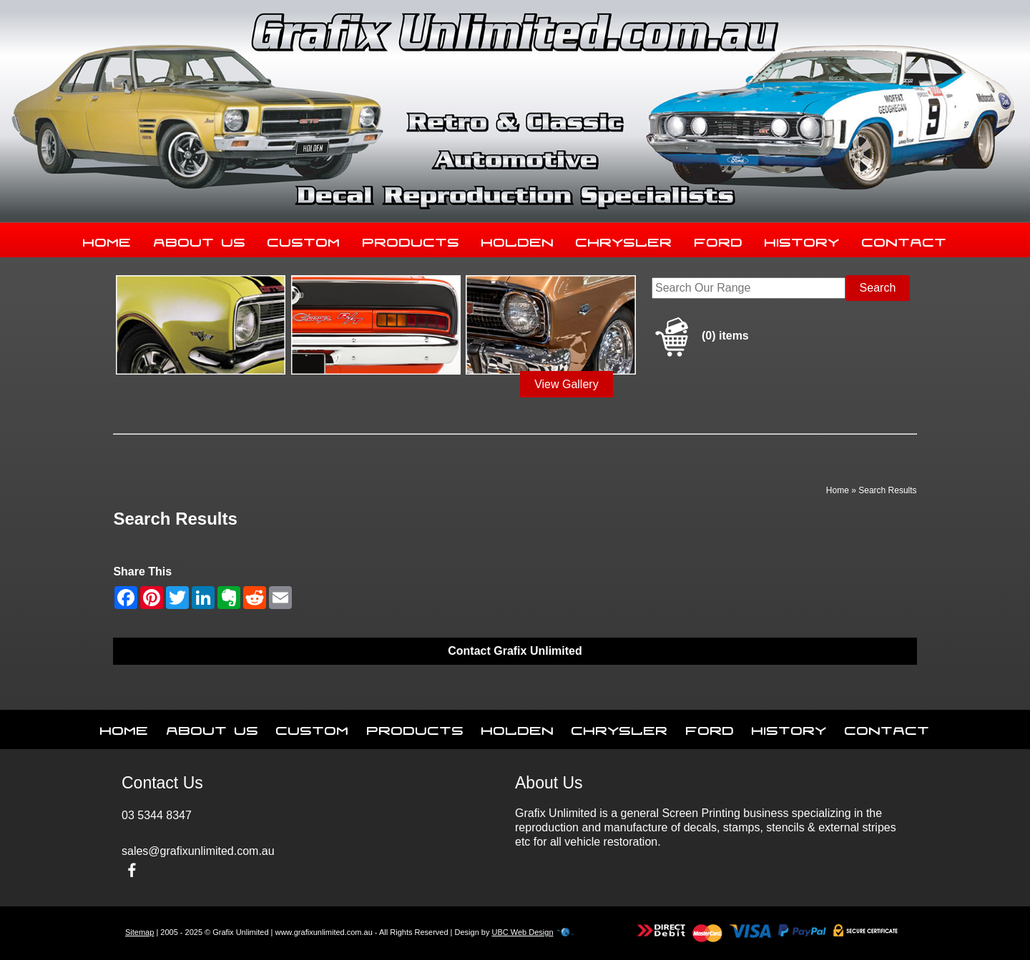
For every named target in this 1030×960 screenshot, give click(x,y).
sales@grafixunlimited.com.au (198, 851)
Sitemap (139, 932)
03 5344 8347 (157, 815)
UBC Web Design (523, 932)
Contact (904, 239)
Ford (719, 239)
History (802, 239)
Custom (304, 239)
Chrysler (624, 239)
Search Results (887, 490)
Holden (517, 239)
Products (411, 239)
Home (107, 239)
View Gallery (566, 384)
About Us (200, 239)
